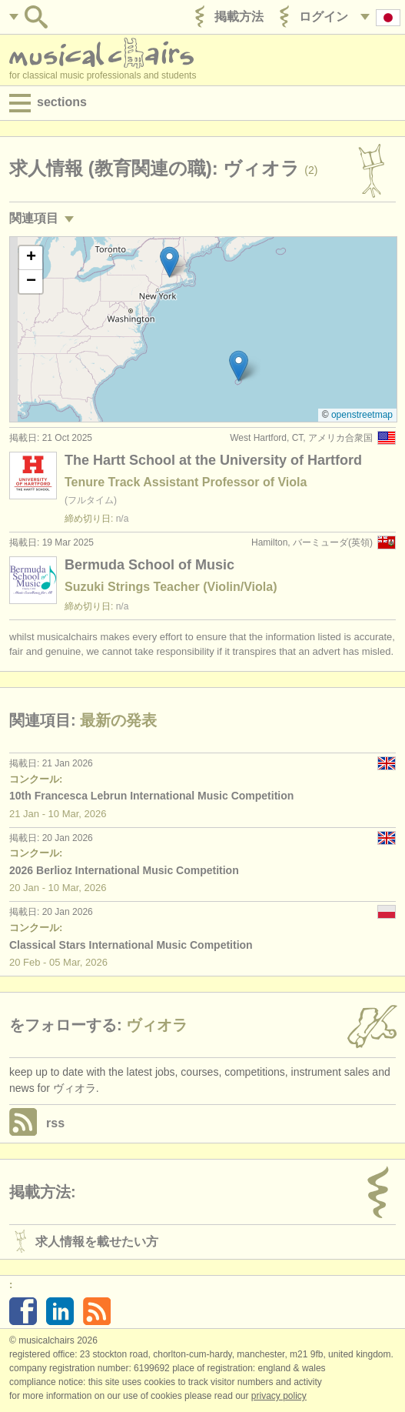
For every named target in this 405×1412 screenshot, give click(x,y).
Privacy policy (279, 1395)
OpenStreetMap (362, 414)
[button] (238, 366)
